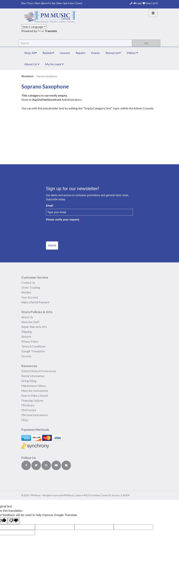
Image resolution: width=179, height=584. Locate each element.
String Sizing (28, 381)
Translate (47, 31)
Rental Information (32, 376)
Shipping (26, 331)
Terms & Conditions (33, 346)
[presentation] (75, 230)
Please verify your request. (64, 219)
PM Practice (28, 410)
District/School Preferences (38, 371)
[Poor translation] (14, 520)
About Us (31, 64)
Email (50, 205)
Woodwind (27, 76)
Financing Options (32, 400)
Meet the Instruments (34, 390)
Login (137, 3)
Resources (113, 53)
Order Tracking (30, 287)
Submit (52, 245)
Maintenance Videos (33, 385)
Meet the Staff (30, 322)
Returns (26, 336)
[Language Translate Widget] (34, 26)
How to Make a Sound (34, 395)
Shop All (30, 53)
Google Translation (33, 351)
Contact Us (28, 282)
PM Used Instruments (34, 415)
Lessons (65, 53)
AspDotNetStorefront (46, 99)
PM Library (27, 405)
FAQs (24, 420)
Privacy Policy (29, 341)
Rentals (48, 53)
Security (26, 356)
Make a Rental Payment (35, 302)
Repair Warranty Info (34, 326)
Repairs (81, 53)
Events (95, 53)
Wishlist (26, 292)
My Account (54, 64)
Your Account (29, 297)
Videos (132, 53)
